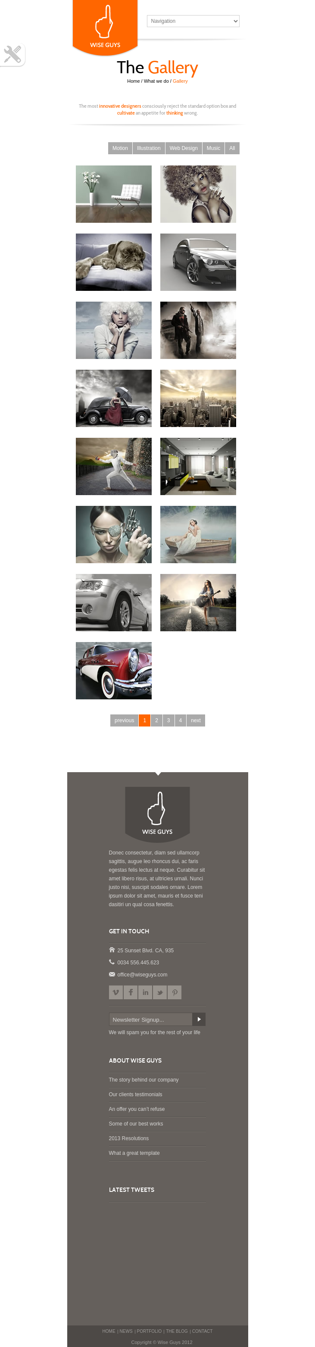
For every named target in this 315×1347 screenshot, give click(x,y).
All (232, 148)
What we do (156, 81)
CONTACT (202, 1331)
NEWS (126, 1331)
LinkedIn (145, 992)
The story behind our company (144, 1080)
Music (213, 148)
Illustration (149, 148)
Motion (120, 148)
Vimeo (116, 992)
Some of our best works (136, 1124)
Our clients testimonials (135, 1094)
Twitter (160, 992)
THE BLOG (177, 1331)
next (196, 720)
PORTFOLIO (149, 1331)
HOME (109, 1331)
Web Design (184, 148)
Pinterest (174, 992)
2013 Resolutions (129, 1138)
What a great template (134, 1153)
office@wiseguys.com (111, 974)
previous (124, 720)
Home (133, 81)
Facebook (130, 992)
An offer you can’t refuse (137, 1109)
